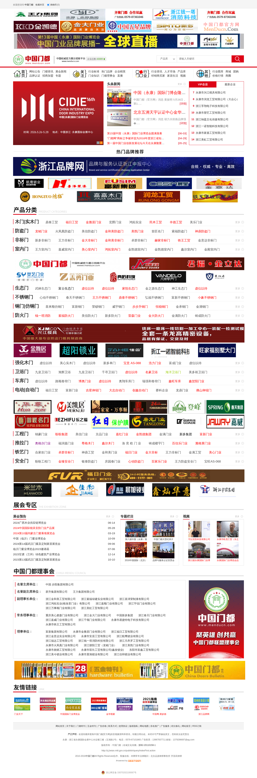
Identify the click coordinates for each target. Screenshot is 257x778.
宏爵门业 (115, 222)
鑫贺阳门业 (196, 381)
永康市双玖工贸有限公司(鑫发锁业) (102, 649)
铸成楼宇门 (156, 443)
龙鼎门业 (182, 390)
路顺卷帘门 (63, 381)
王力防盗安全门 (185, 461)
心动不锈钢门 (49, 297)
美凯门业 (137, 231)
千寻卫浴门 (109, 372)
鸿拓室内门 (112, 249)
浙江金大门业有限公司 (97, 615)
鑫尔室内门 (188, 249)
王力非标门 (66, 240)
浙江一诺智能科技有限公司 (212, 126)
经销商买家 (158, 75)
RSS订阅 (196, 726)
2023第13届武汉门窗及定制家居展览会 (36, 559)
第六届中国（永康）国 (136, 539)
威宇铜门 (118, 306)
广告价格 (102, 726)
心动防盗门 (136, 461)
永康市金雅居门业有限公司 (89, 631)
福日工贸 (72, 222)
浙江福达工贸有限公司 (59, 640)
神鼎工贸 (88, 452)
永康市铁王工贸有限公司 (61, 624)
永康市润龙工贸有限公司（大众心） (217, 99)
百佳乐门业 (180, 443)
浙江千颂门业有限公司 (92, 619)
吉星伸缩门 (93, 390)
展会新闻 (60, 71)
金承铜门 (182, 306)
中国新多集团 (125, 615)
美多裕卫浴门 (198, 372)
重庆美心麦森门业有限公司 (62, 615)
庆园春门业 (112, 461)
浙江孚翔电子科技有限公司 (212, 105)
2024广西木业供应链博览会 (29, 522)
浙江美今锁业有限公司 (59, 654)
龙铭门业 (41, 231)
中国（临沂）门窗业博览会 (29, 538)
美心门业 (215, 452)
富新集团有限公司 (56, 631)
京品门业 (102, 434)
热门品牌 (106, 71)
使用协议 (123, 726)
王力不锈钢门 (101, 297)
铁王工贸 (184, 240)
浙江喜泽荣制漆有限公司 (134, 598)
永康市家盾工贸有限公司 (211, 132)
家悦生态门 (130, 288)
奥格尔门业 (43, 443)
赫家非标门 (162, 240)
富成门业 (175, 363)
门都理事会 (108, 75)
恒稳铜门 (162, 306)
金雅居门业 (93, 222)
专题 (58, 75)
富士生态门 (66, 288)
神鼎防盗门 (202, 231)
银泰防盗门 (89, 461)
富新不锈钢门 (181, 297)
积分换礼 (175, 726)
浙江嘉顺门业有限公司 (109, 603)
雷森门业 (134, 315)
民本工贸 (156, 222)
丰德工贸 (176, 222)
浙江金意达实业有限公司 (61, 636)
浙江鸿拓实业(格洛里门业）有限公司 (68, 603)
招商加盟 (47, 75)
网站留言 (186, 726)
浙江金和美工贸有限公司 (61, 598)
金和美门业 (109, 452)
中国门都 (90, 756)
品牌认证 (34, 75)
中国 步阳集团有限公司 (60, 584)
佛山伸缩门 (204, 390)
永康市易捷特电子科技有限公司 (130, 619)
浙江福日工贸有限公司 (124, 631)
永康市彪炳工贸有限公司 (61, 649)
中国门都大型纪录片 (163, 539)
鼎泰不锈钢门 (128, 297)
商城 (228, 71)
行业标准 (93, 71)
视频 (183, 75)
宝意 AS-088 (132, 363)
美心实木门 (67, 363)
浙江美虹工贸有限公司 (209, 139)
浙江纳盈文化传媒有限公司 (212, 119)
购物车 (53, 4)
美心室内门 (89, 249)
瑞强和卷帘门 (151, 381)
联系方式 (112, 726)
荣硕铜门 (98, 306)
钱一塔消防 (43, 315)
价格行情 (217, 75)
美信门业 (81, 434)
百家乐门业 (159, 461)
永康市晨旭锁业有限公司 (93, 654)
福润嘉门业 (66, 443)
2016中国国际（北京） (136, 560)
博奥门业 (85, 381)
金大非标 (151, 452)
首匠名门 (158, 231)
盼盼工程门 (43, 461)
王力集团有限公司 (84, 591)
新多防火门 (112, 315)
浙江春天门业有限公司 (152, 615)
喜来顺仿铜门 (54, 306)
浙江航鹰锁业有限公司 (130, 636)
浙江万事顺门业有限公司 (61, 608)
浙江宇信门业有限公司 (142, 603)
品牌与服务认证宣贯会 (163, 560)
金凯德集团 (144, 434)
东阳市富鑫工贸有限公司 (144, 649)
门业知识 (93, 75)
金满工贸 (195, 452)
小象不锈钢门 (207, 297)
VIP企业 (203, 84)
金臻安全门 (66, 461)
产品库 (182, 71)
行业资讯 (156, 71)
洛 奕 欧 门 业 (131, 443)
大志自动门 (117, 390)
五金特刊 (91, 726)
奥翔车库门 (126, 381)
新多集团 (186, 434)
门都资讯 (47, 71)
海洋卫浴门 (173, 372)
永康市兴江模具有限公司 (211, 92)
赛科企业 (162, 390)
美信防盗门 (89, 231)
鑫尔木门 (108, 443)
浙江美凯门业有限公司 (135, 645)
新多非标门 (43, 240)
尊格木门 (88, 443)
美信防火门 (89, 315)
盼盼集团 (61, 434)
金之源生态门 (154, 288)
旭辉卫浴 (64, 372)
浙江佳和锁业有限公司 (127, 654)
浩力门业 (155, 363)
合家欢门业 (43, 452)
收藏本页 (39, 4)
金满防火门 (179, 315)
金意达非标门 (207, 240)
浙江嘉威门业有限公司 (59, 619)
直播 (120, 75)
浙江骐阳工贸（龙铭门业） (100, 645)
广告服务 (165, 726)
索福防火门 (66, 315)
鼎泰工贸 (51, 222)
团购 (236, 71)
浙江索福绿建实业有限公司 (97, 598)
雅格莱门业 (203, 443)
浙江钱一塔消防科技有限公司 (96, 640)
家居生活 (172, 75)
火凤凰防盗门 (64, 231)
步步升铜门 (140, 306)
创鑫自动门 (140, 390)
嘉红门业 (122, 434)
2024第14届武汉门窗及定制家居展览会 (36, 543)
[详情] (183, 103)
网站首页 (60, 726)
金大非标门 (89, 240)
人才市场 (169, 71)
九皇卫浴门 (43, 372)
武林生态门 (43, 288)
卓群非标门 (139, 240)
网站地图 (144, 726)
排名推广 (154, 726)
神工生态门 (179, 288)
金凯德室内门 (137, 249)
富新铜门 (78, 306)
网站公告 (34, 71)
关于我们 (70, 726)
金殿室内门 (212, 249)
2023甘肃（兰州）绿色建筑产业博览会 (36, 554)
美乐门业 (196, 222)
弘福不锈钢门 (154, 297)
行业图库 (217, 71)
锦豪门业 (41, 434)
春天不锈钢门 (75, 297)
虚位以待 (88, 288)
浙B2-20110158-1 (147, 745)
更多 (180, 84)
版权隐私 (133, 726)
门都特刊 (81, 726)
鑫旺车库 (175, 381)
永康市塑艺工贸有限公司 (211, 112)
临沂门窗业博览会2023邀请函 (31, 549)
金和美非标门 (114, 240)
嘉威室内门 (66, 249)
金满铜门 (202, 306)
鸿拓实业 (135, 222)
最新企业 (230, 84)
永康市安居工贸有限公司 (96, 636)
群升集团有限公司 (56, 591)
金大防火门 (156, 315)
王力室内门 (43, 249)
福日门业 (131, 452)
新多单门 (109, 363)
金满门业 (165, 434)
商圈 (228, 75)
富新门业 (72, 390)
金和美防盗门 (114, 231)
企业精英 (120, 71)
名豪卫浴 (151, 372)
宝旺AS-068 (212, 461)
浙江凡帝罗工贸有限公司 (134, 640)
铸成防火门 (202, 315)
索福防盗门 (179, 231)
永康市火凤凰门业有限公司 (62, 645)
